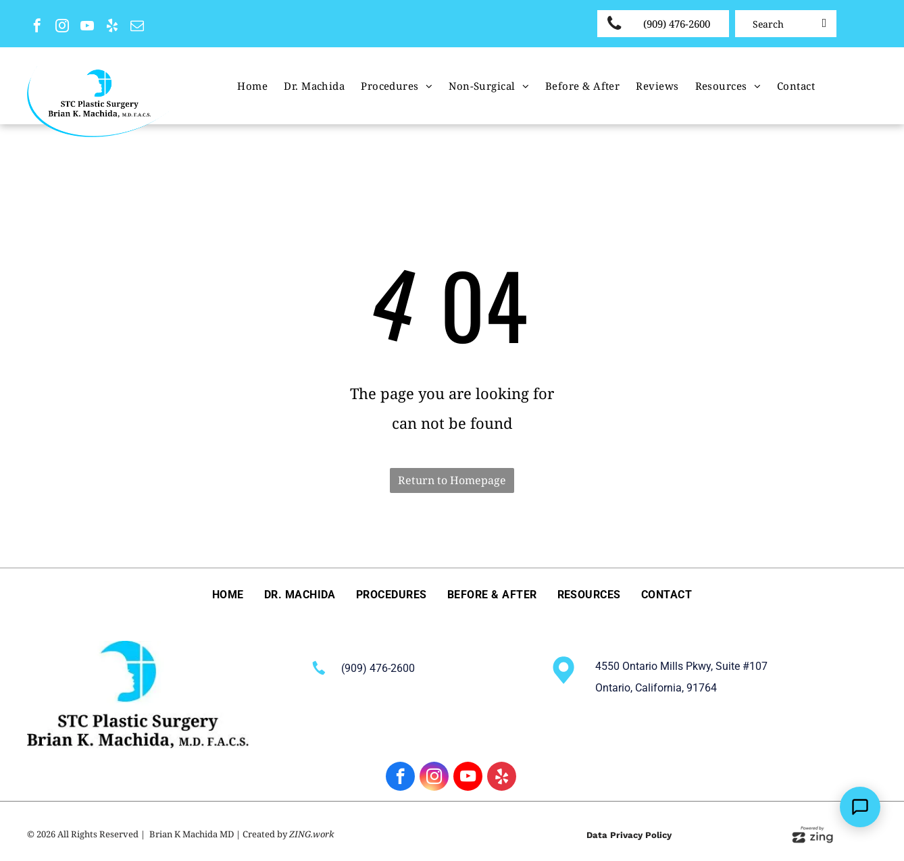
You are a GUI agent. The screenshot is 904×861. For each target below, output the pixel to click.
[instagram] (62, 27)
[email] (137, 27)
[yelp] (112, 27)
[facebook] (37, 27)
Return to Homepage (452, 480)
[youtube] (87, 27)
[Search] (785, 23)
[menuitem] (252, 85)
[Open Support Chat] (860, 807)
